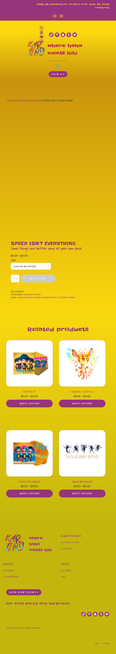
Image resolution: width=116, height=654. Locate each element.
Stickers (22, 100)
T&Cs (96, 643)
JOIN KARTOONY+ (23, 592)
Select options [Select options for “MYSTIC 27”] (29, 403)
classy (20, 297)
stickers (62, 297)
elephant (37, 297)
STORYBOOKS (11, 577)
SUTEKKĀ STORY (70, 542)
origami (46, 297)
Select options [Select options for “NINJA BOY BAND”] (82, 493)
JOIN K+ (58, 74)
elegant (28, 297)
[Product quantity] (15, 278)
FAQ (63, 577)
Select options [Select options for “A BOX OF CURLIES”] (29, 493)
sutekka (71, 297)
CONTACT (67, 549)
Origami (35, 100)
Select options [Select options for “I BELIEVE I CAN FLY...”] (82, 403)
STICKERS (8, 571)
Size (13, 260)
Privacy (106, 643)
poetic (54, 297)
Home (10, 100)
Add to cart (37, 278)
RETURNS (66, 571)
